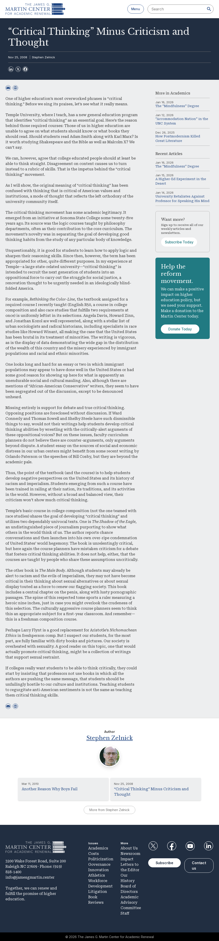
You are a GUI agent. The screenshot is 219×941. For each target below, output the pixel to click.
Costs (93, 853)
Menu (135, 9)
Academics (180, 93)
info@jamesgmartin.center (30, 877)
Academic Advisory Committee (131, 902)
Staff (125, 913)
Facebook (171, 846)
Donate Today (180, 329)
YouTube (190, 846)
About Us (129, 848)
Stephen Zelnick (43, 57)
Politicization (100, 858)
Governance (99, 864)
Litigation (97, 891)
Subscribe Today (179, 242)
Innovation (98, 869)
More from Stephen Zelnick (109, 810)
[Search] (209, 9)
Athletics (96, 875)
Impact (127, 858)
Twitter (153, 846)
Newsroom (130, 853)
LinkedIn (209, 846)
